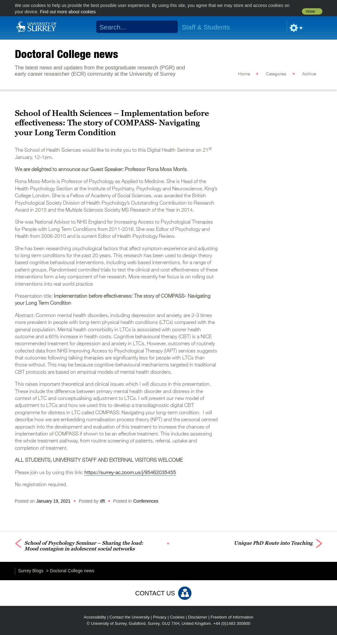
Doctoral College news (66, 53)
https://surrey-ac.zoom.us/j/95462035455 (130, 472)
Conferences (145, 501)
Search (169, 27)
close (310, 11)
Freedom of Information (231, 617)
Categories (276, 74)
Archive (309, 74)
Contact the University (129, 617)
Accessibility (95, 617)
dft (102, 501)
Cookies (177, 617)
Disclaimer (197, 617)
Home (244, 74)
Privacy (160, 617)
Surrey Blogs (30, 570)
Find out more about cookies (68, 11)
